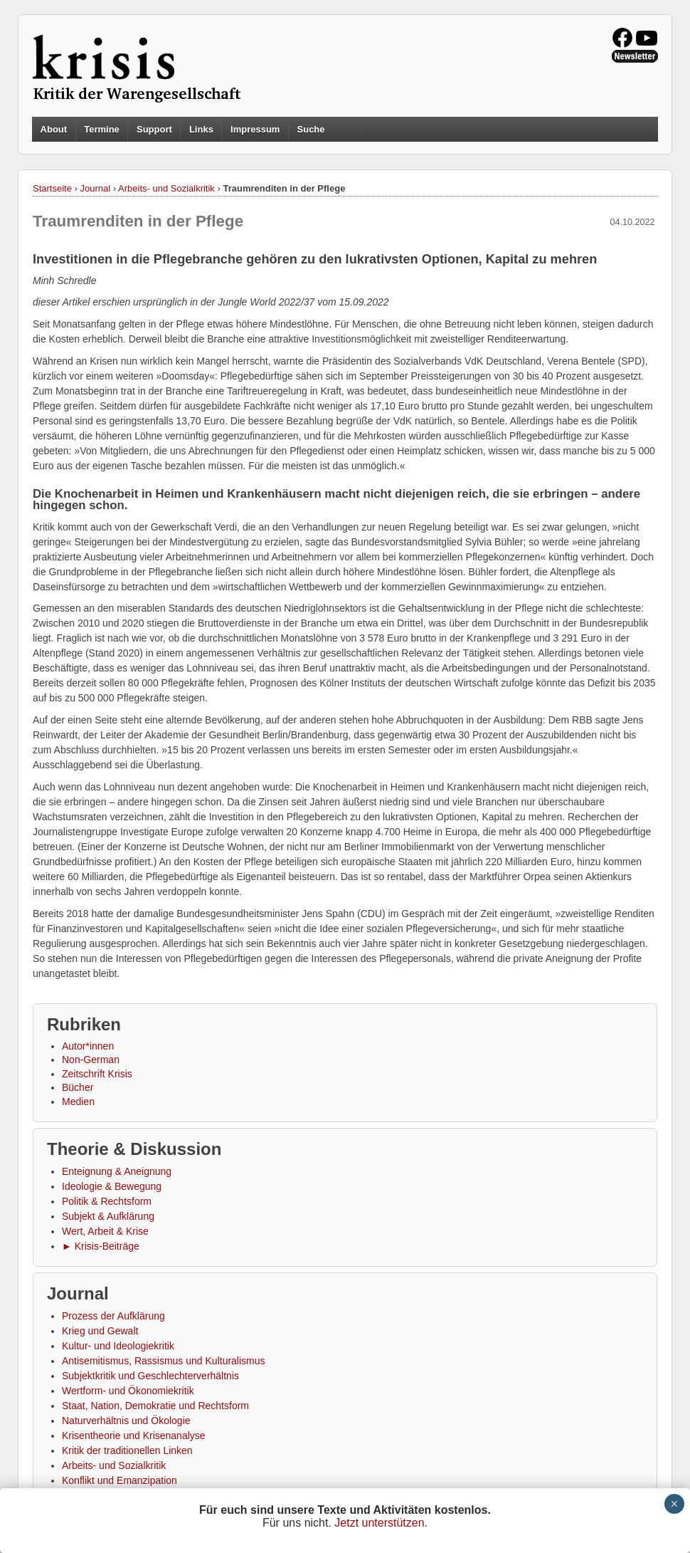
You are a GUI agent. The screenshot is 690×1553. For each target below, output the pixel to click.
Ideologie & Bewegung (111, 1186)
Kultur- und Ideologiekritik (118, 1345)
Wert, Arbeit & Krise (105, 1231)
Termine (102, 129)
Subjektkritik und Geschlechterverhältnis (150, 1375)
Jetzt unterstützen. (381, 1523)
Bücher (77, 1087)
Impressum (255, 129)
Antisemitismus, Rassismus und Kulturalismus (163, 1360)
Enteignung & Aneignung (116, 1171)
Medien (78, 1101)
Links (201, 129)
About (54, 129)
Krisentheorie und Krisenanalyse (134, 1435)
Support (154, 129)
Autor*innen (88, 1046)
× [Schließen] (674, 1504)
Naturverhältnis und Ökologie (126, 1420)
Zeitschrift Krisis (97, 1073)
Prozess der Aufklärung (113, 1316)
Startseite (52, 188)
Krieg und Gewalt (100, 1331)
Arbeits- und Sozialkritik (166, 188)
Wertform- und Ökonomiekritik (128, 1390)
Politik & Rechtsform (107, 1201)
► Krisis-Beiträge (100, 1246)
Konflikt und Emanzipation (119, 1480)
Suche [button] (311, 130)
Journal (95, 188)
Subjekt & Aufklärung (108, 1216)
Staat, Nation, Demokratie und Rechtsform (155, 1405)
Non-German (91, 1059)
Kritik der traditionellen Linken (127, 1450)
